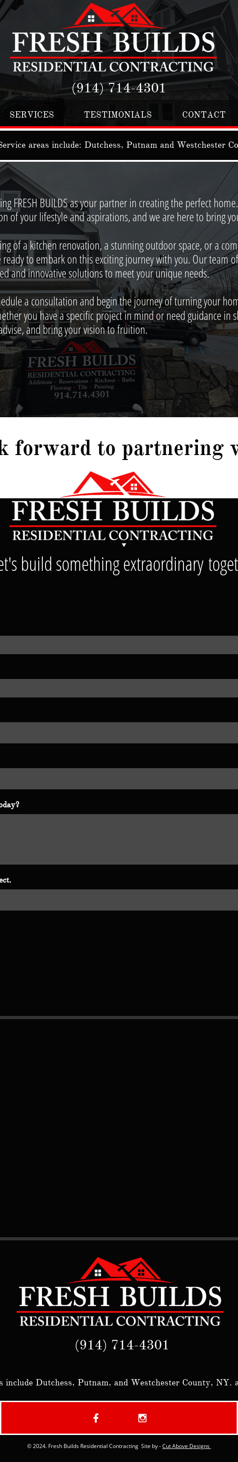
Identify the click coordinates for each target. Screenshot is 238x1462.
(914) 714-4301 (118, 88)
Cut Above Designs (186, 1446)
